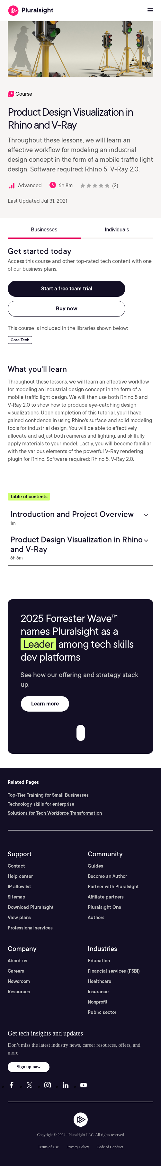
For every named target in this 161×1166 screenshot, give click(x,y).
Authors (96, 917)
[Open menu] (150, 11)
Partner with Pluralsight (113, 886)
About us (17, 960)
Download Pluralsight (31, 907)
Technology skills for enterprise (41, 804)
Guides (95, 866)
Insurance (98, 991)
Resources (19, 991)
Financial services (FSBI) (114, 971)
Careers (16, 971)
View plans (19, 917)
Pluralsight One (104, 907)
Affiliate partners (106, 896)
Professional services (30, 927)
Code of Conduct (110, 1147)
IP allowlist (19, 886)
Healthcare (99, 981)
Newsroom (19, 981)
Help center (20, 876)
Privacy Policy (78, 1147)
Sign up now (28, 1066)
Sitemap (16, 896)
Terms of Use (48, 1147)
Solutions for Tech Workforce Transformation (55, 813)
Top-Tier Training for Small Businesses (48, 795)
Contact (16, 866)
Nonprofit (98, 1002)
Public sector (102, 1012)
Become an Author (107, 876)
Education (99, 960)
